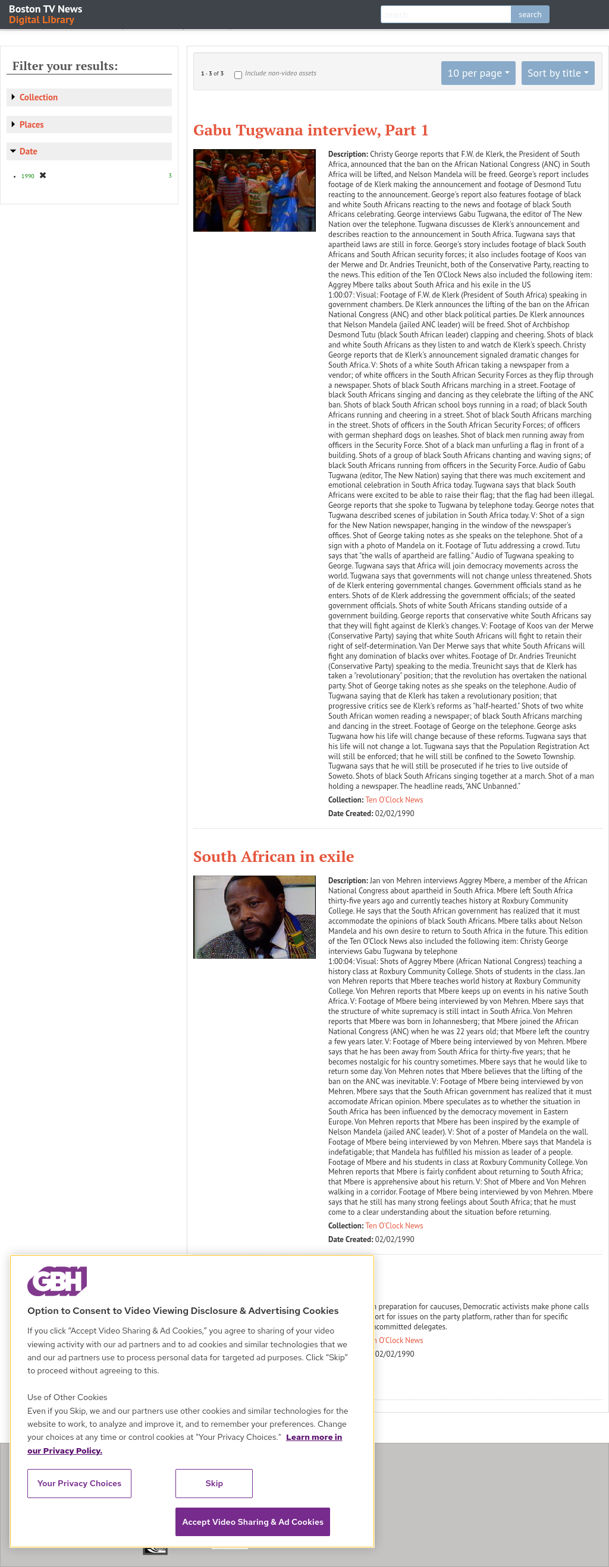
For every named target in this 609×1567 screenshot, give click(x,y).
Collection (39, 97)
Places (32, 124)
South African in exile (273, 856)
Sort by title (554, 73)
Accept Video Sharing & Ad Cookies (253, 1522)
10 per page (474, 73)
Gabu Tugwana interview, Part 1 (311, 129)
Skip (215, 1483)
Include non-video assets (280, 72)
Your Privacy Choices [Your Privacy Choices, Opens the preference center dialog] (79, 1483)
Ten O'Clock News (394, 800)
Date (28, 151)
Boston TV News (46, 13)
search (530, 14)
